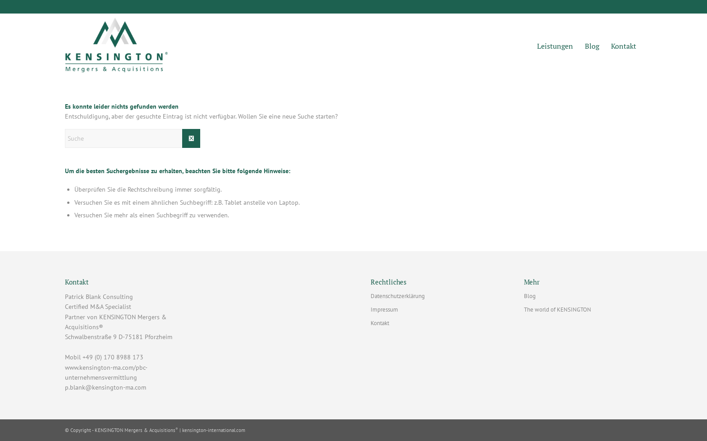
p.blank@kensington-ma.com (105, 387)
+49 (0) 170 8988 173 (113, 357)
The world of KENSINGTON (557, 309)
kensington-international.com (213, 430)
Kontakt (380, 323)
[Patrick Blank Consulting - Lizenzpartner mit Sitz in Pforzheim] (116, 46)
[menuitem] (555, 46)
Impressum (384, 309)
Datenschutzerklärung (398, 296)
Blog (530, 296)
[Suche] (132, 138)
